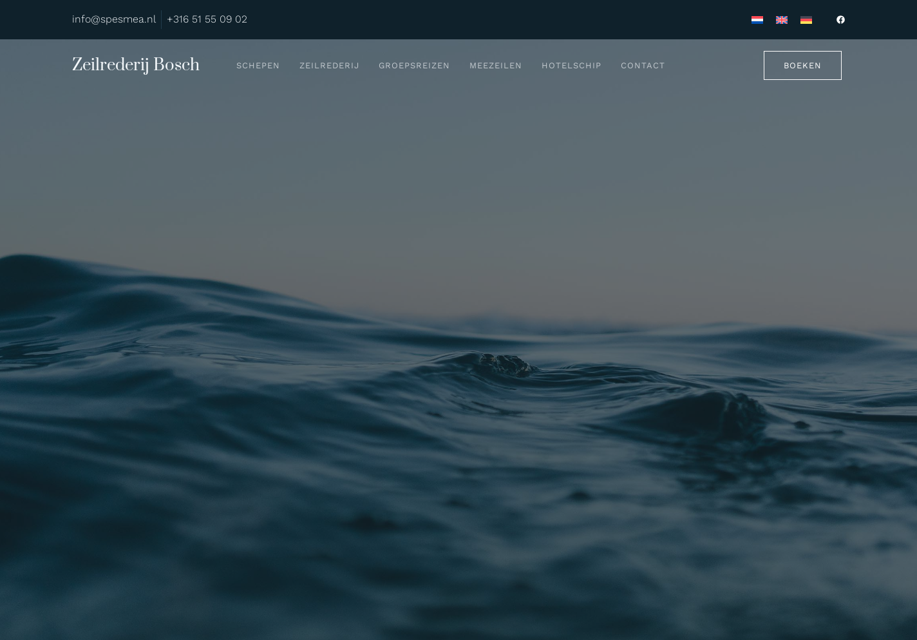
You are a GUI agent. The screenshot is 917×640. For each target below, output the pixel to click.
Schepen (258, 65)
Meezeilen (495, 65)
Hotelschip (571, 65)
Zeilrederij (329, 65)
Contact (643, 65)
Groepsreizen (414, 65)
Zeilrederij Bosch (136, 65)
